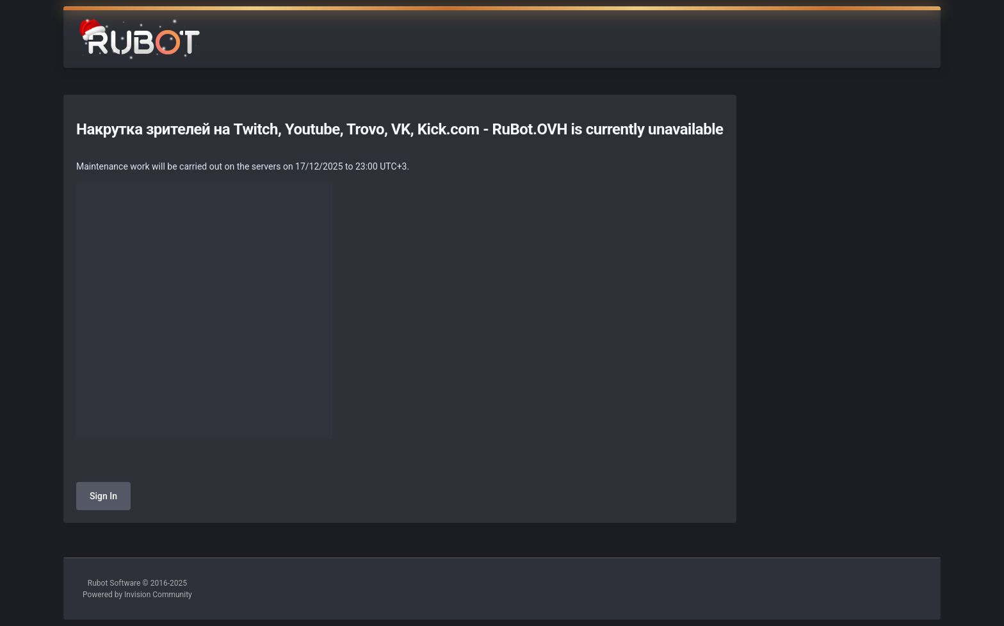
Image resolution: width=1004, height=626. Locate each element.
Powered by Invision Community (137, 594)
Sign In (103, 496)
